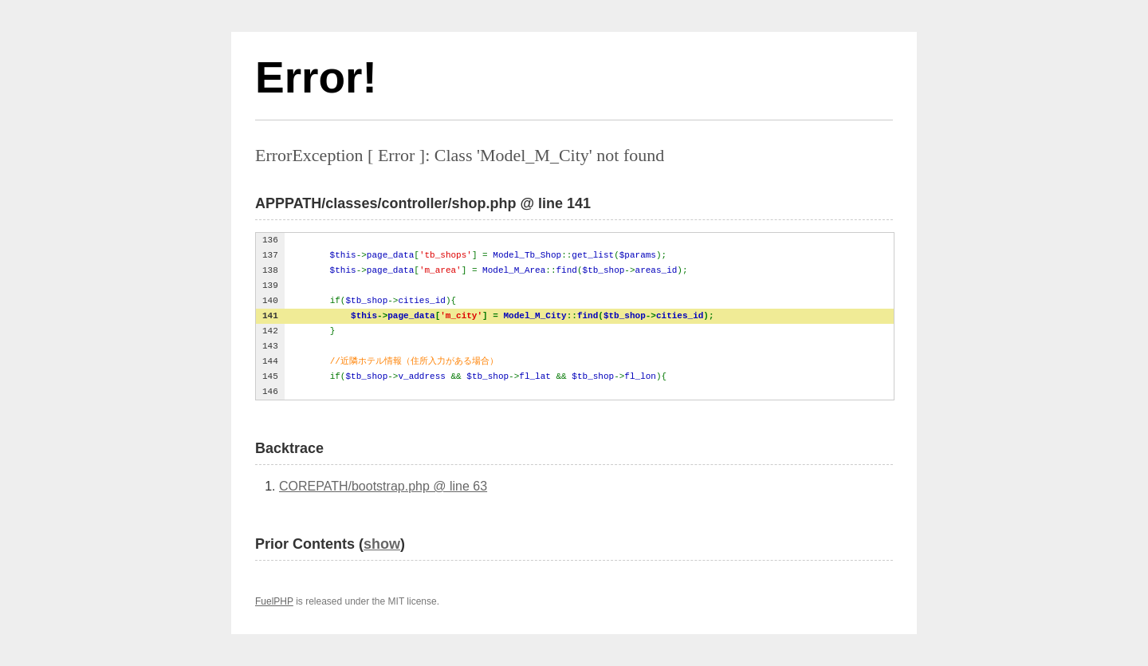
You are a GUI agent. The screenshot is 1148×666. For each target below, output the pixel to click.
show (382, 544)
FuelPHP (274, 601)
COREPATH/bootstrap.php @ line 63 (383, 486)
